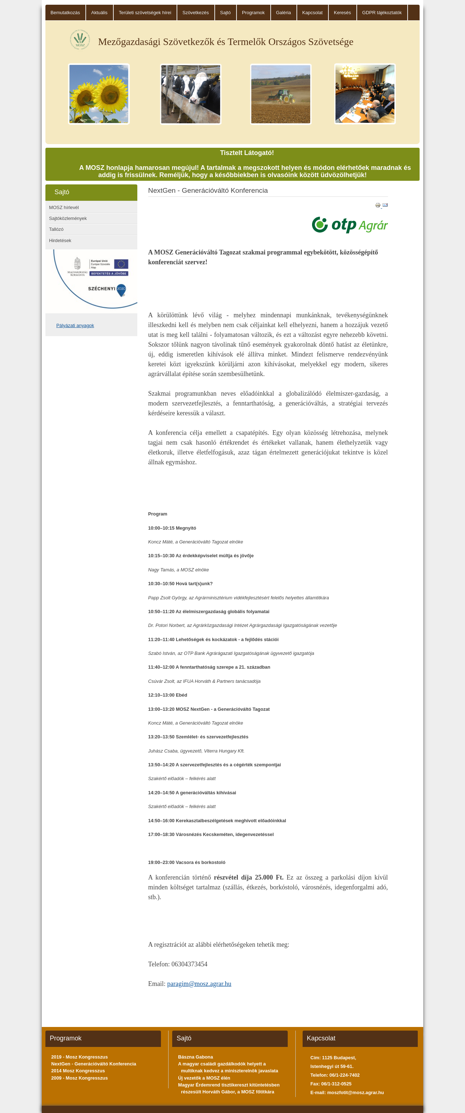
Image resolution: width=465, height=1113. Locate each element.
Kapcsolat (312, 12)
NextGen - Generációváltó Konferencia (93, 1064)
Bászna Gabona (195, 1057)
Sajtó (225, 12)
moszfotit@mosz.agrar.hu (355, 1092)
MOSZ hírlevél (64, 207)
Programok (253, 12)
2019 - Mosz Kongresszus (79, 1057)
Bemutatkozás (65, 12)
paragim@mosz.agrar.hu (199, 983)
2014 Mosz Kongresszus (78, 1070)
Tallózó (56, 229)
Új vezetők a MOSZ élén (204, 1078)
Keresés (342, 12)
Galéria (283, 12)
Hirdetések (60, 240)
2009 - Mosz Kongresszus (79, 1078)
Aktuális (99, 12)
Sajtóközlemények (68, 218)
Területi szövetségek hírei (145, 12)
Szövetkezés (195, 12)
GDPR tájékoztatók (382, 12)
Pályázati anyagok (75, 325)
